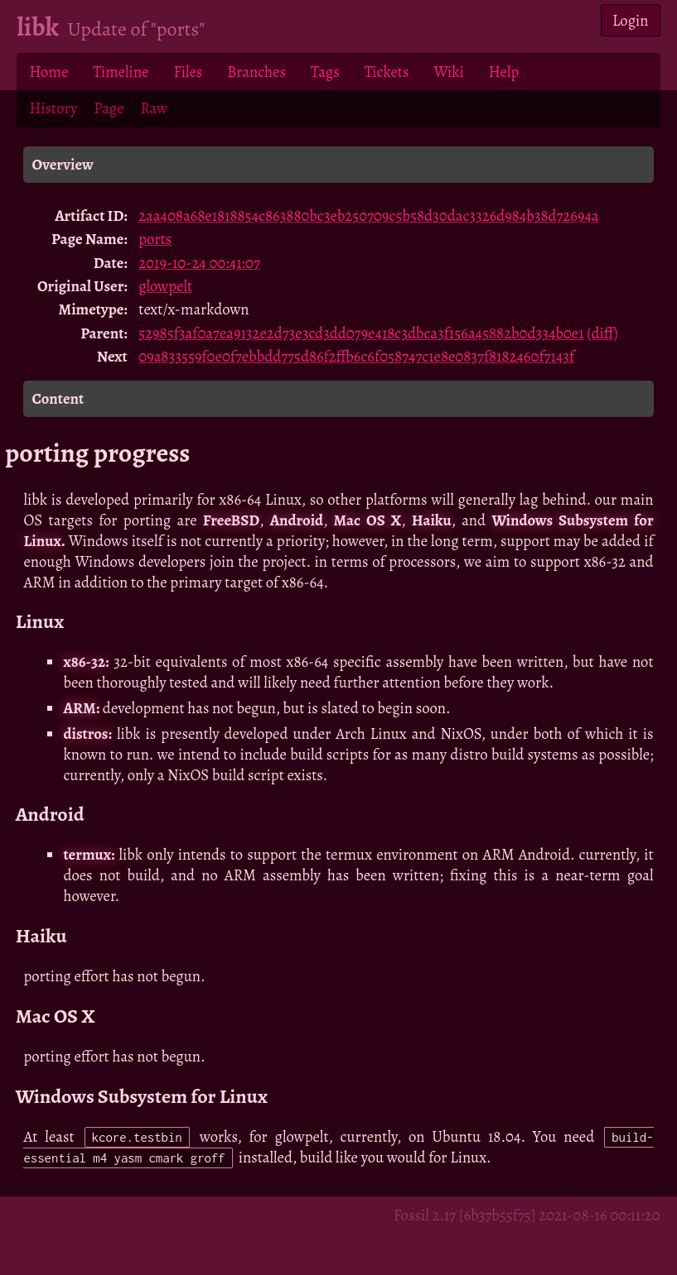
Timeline (120, 71)
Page (108, 108)
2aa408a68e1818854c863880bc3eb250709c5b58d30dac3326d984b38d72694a (368, 215)
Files (187, 71)
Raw (154, 108)
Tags (325, 71)
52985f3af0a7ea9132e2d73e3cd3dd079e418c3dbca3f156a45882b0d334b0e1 (360, 333)
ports (155, 238)
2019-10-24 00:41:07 (199, 262)
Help (504, 71)
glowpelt (165, 286)
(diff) (602, 333)
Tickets (387, 71)
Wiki (448, 71)
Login (630, 20)
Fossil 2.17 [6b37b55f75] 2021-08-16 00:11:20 (527, 1215)
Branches (256, 71)
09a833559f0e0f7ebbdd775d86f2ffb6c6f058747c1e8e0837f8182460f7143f (356, 356)
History (53, 108)
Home (48, 71)
